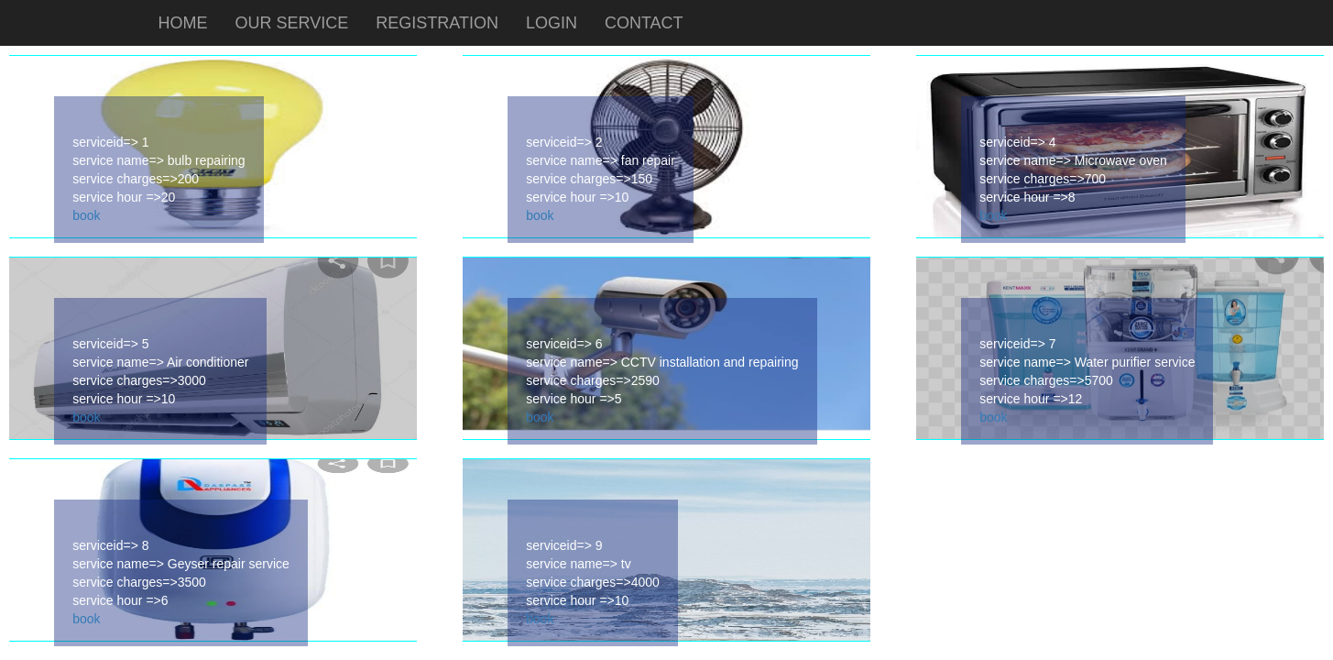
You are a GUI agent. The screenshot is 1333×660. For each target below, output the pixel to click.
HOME (183, 23)
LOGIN (551, 23)
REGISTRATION (437, 23)
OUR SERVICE (292, 23)
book (86, 215)
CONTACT (644, 23)
